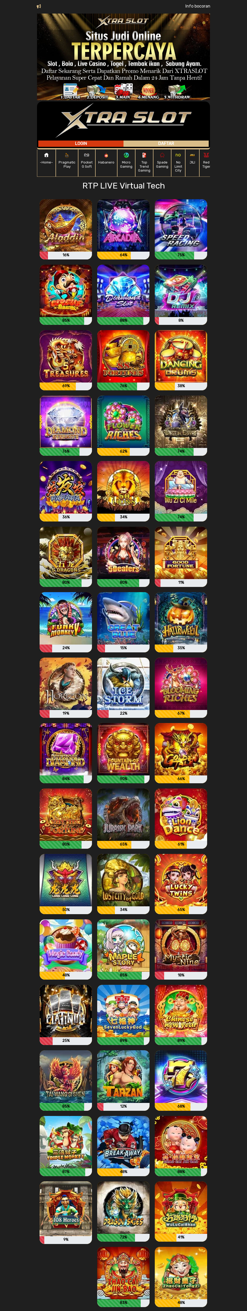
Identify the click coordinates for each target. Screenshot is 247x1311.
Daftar (166, 143)
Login (81, 143)
